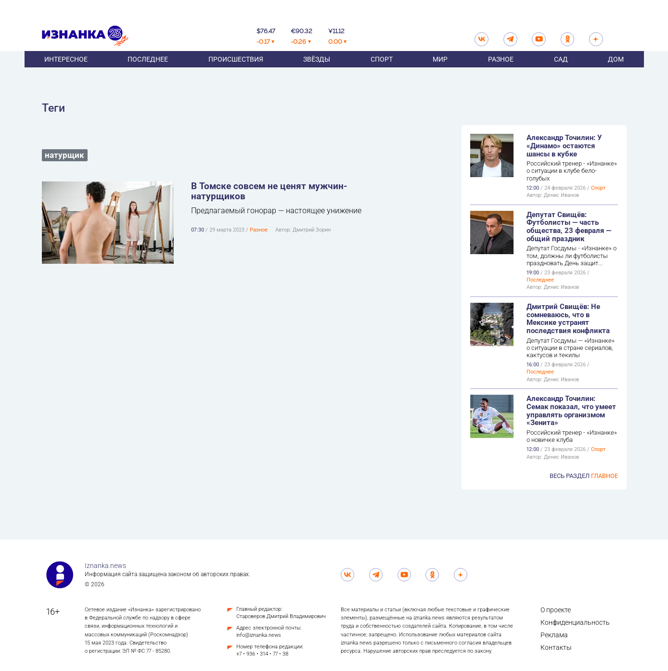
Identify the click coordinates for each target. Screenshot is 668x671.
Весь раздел (584, 475)
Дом (616, 71)
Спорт (382, 71)
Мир (440, 71)
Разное (501, 71)
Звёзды (316, 71)
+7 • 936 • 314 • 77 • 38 (262, 654)
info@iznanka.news (258, 635)
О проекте (555, 610)
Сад (561, 71)
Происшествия (235, 71)
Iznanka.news (105, 565)
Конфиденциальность (575, 622)
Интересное (66, 71)
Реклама (554, 635)
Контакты (556, 647)
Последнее (148, 71)
